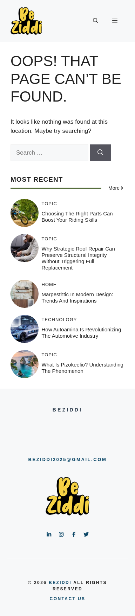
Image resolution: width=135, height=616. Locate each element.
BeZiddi (60, 582)
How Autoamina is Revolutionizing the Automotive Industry (81, 332)
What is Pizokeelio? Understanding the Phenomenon (82, 368)
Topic (50, 203)
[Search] (100, 152)
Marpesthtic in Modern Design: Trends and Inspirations (77, 297)
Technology (59, 319)
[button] (95, 21)
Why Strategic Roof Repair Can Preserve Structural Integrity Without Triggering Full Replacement (78, 258)
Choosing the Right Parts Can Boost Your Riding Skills (77, 216)
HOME (49, 284)
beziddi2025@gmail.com (67, 459)
